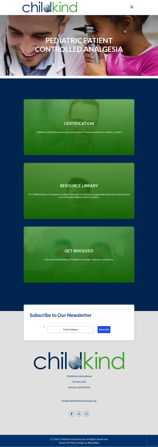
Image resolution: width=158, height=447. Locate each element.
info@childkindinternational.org (79, 401)
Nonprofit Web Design (71, 442)
